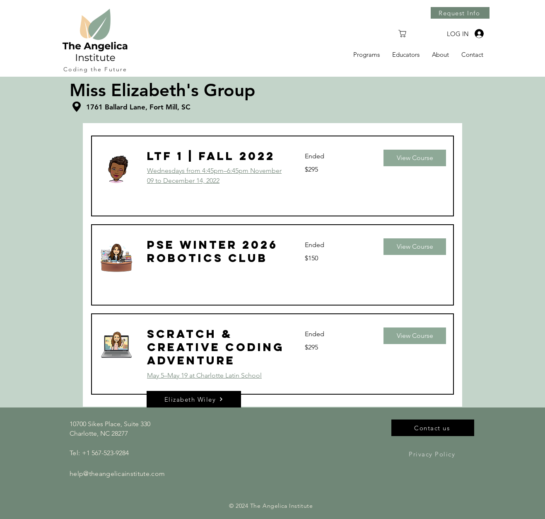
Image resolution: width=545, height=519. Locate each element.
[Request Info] (460, 13)
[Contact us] (432, 428)
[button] (414, 158)
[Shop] (402, 33)
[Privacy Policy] (432, 454)
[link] (216, 156)
